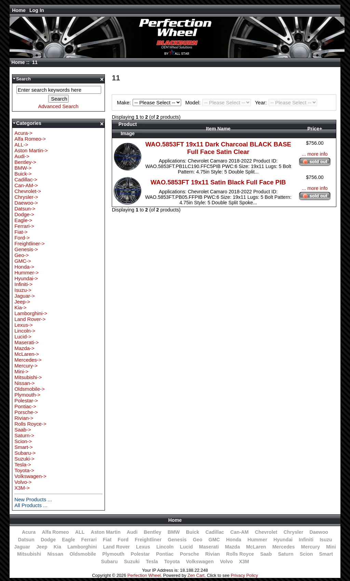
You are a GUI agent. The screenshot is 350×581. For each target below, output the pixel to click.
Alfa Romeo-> (30, 139)
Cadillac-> (25, 179)
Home (19, 10)
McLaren (256, 547)
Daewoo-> (26, 203)
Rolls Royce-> (30, 424)
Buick (192, 532)
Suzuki (132, 561)
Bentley (152, 532)
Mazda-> (24, 348)
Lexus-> (23, 325)
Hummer (257, 539)
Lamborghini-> (30, 313)
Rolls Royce (240, 554)
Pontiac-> (25, 406)
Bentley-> (25, 162)
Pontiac (165, 554)
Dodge (48, 539)
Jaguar (22, 547)
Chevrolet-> (27, 191)
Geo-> (21, 255)
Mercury (310, 547)
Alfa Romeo (55, 532)
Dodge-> (24, 214)
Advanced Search (58, 106)
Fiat (107, 539)
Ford (123, 539)
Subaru (109, 561)
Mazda (232, 547)
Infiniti (306, 539)
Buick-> (22, 174)
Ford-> (21, 238)
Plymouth (113, 554)
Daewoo (318, 532)
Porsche (189, 554)
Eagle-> (23, 220)
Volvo (226, 561)
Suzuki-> (24, 459)
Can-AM (239, 532)
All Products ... (30, 505)
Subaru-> (25, 453)
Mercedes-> (27, 360)
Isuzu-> (22, 290)
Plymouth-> (27, 395)
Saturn (285, 554)
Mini (331, 547)
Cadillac (214, 532)
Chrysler (294, 532)
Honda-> (24, 267)
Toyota (172, 561)
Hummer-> (26, 272)
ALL (80, 532)
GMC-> (22, 261)
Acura (29, 532)
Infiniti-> (23, 284)
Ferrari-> (24, 226)
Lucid (186, 547)
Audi (132, 532)
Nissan (56, 554)
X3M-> (21, 488)
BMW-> (22, 168)
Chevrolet (266, 532)
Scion (306, 554)
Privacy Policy (244, 575)
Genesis (177, 539)
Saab (266, 554)
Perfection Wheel (144, 575)
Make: (150, 102)
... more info (314, 154)
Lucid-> (22, 336)
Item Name (218, 128)
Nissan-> (24, 383)
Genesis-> (26, 249)
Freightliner (148, 539)
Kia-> (20, 307)
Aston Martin (106, 532)
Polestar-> (26, 400)
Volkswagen (200, 561)
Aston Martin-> (31, 150)
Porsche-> (26, 412)
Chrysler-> (26, 197)
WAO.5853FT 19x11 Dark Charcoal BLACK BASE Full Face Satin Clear (218, 148)
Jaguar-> (24, 296)
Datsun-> (24, 208)
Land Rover (116, 547)
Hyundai (283, 539)
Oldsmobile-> (29, 389)
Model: (219, 102)
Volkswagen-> (30, 476)
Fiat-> (21, 232)
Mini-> (21, 371)
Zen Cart (195, 575)
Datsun (26, 539)
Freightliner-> (29, 243)
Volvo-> (22, 482)
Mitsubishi (29, 554)
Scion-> (23, 441)
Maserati (209, 547)
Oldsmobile (82, 554)
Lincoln (165, 547)
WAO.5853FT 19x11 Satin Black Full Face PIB (218, 182)
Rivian (212, 554)
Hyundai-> (26, 278)
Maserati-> (26, 342)
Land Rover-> (29, 319)
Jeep (41, 547)
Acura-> (23, 133)
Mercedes (283, 547)
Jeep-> (22, 302)
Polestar (140, 554)
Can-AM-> (26, 185)
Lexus (143, 547)
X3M (244, 561)
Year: (286, 102)
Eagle (68, 539)
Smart (326, 554)
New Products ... (33, 499)
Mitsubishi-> (28, 377)
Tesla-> (22, 464)
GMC (214, 539)
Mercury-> (26, 366)
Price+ (314, 128)
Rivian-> (23, 418)
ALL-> (21, 144)
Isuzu (326, 539)
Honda (233, 539)
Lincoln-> (24, 331)
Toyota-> (24, 470)
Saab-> (22, 429)
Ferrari (89, 539)
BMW (173, 532)
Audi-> (21, 156)
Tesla (152, 561)
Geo (197, 539)
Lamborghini (82, 547)
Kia (57, 547)
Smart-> (23, 447)
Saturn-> (24, 435)
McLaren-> (26, 354)
